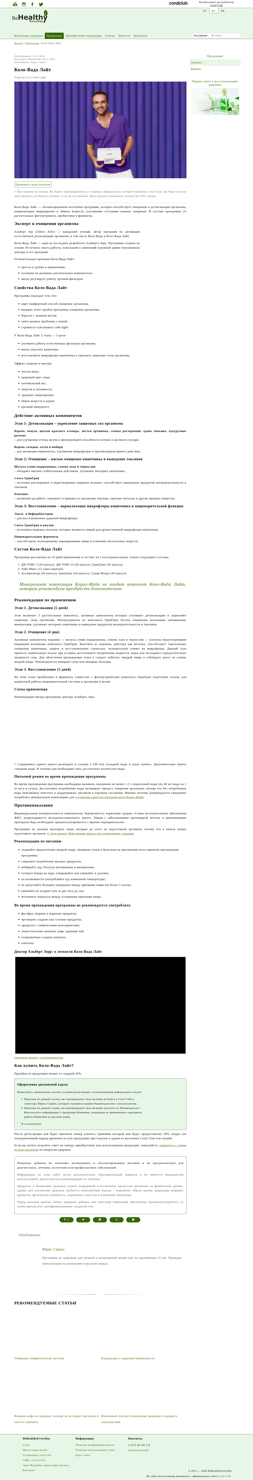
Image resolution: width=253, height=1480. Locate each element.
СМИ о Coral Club (34, 1460)
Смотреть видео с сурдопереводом (38, 1057)
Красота (196, 68)
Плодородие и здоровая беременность (128, 1358)
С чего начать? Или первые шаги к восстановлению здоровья (90, 833)
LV (205, 10)
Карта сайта (83, 1455)
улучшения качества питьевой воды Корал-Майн (109, 797)
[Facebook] (32, 4)
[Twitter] (41, 5)
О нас (26, 1445)
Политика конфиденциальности (95, 1445)
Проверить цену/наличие (33, 184)
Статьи (110, 35)
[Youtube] (15, 4)
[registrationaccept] (19, 1124)
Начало (18, 43)
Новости (124, 35)
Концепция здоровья (28, 35)
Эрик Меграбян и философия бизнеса (46, 1465)
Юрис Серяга (53, 1249)
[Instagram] (24, 5)
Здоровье (196, 62)
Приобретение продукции (83, 35)
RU (214, 11)
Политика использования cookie (95, 1450)
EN (223, 10)
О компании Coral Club (37, 1455)
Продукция (54, 35)
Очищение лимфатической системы (39, 1358)
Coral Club (216, 5)
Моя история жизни (35, 1450)
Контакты (140, 35)
